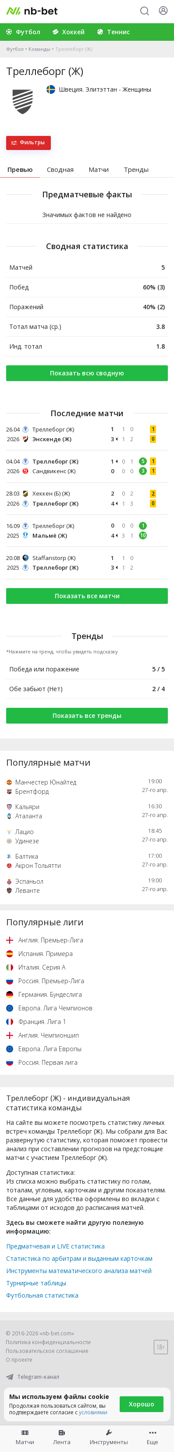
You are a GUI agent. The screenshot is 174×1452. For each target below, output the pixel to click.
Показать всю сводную (87, 373)
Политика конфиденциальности (48, 1342)
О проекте (19, 1359)
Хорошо (141, 1404)
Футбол (15, 49)
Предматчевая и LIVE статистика (55, 1246)
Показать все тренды (87, 715)
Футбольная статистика (42, 1295)
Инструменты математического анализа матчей (79, 1270)
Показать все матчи (87, 596)
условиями (93, 1412)
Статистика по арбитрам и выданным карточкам (79, 1258)
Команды (39, 49)
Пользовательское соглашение (47, 1351)
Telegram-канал (32, 1377)
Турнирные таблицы (36, 1283)
